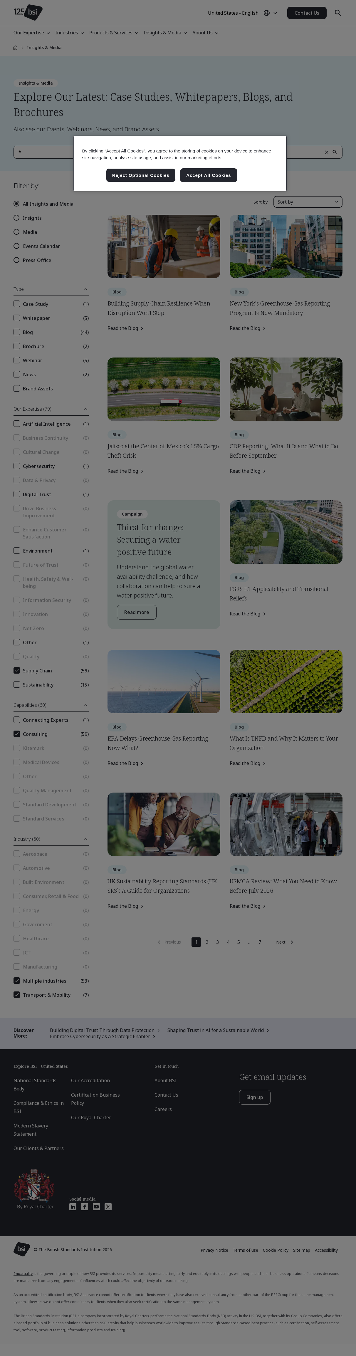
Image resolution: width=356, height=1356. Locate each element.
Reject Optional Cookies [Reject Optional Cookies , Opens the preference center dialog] (140, 175)
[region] (180, 164)
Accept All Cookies (208, 175)
